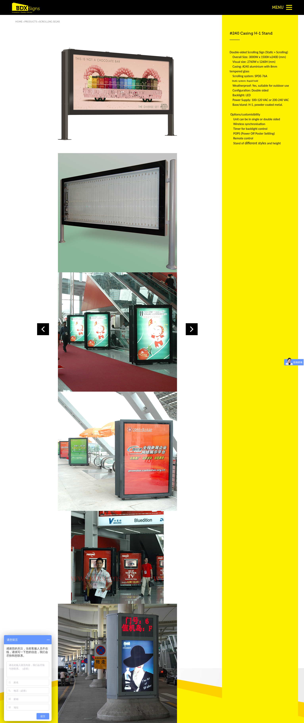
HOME (19, 21)
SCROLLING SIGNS (49, 21)
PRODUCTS (30, 21)
